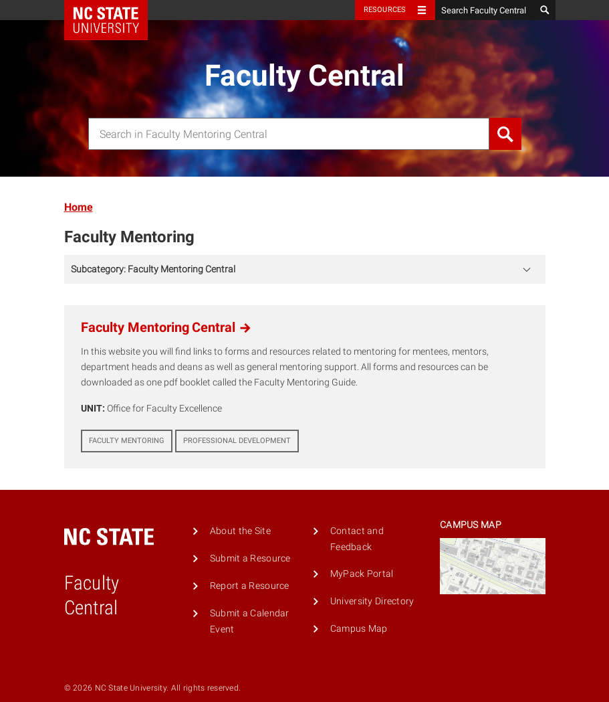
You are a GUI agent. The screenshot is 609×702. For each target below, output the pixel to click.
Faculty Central (304, 75)
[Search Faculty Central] (485, 10)
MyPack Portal (362, 574)
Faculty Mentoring (129, 237)
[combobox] (288, 134)
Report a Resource (249, 586)
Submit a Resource (250, 558)
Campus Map (359, 628)
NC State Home (114, 10)
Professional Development (237, 440)
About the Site (240, 531)
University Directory (372, 601)
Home (78, 207)
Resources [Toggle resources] (385, 9)
